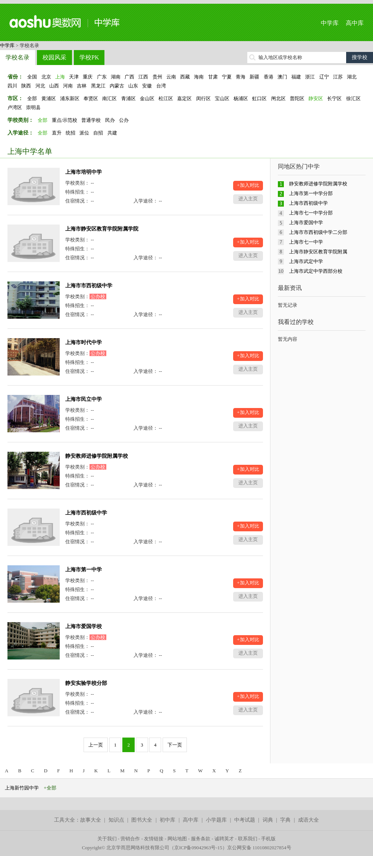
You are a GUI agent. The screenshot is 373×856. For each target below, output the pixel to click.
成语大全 (308, 820)
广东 (102, 77)
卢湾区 (14, 107)
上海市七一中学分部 (311, 213)
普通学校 (91, 120)
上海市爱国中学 (306, 222)
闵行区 (203, 98)
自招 (98, 133)
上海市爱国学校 (83, 626)
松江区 (166, 98)
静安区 (315, 98)
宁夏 (227, 77)
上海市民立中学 (83, 399)
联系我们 (247, 838)
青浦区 (128, 98)
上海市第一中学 (83, 569)
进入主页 (248, 198)
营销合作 (130, 838)
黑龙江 (98, 86)
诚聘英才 (224, 838)
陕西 (26, 86)
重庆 (88, 77)
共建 (112, 133)
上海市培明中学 (83, 172)
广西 (129, 77)
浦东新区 (69, 98)
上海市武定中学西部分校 (315, 271)
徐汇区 (353, 98)
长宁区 (334, 98)
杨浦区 (240, 98)
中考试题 (244, 820)
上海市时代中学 (83, 342)
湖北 (352, 77)
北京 (46, 77)
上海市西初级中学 (86, 513)
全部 (32, 98)
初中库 (167, 820)
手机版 (268, 838)
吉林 (82, 86)
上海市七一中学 (306, 242)
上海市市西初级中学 (88, 285)
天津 (74, 77)
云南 (171, 77)
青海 (240, 77)
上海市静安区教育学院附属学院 (101, 229)
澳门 (282, 77)
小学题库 (216, 820)
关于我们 (107, 838)
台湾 (161, 86)
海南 (199, 77)
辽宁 (324, 77)
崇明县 (33, 107)
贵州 (157, 77)
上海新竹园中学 (22, 788)
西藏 (185, 77)
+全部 (50, 788)
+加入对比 (248, 185)
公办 (124, 120)
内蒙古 (117, 86)
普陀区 (297, 98)
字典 (285, 820)
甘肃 (213, 77)
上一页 (95, 745)
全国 (32, 77)
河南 (68, 86)
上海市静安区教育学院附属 (318, 251)
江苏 (338, 77)
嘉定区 (184, 98)
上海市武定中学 (306, 261)
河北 (40, 86)
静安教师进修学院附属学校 (96, 456)
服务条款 (200, 838)
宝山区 (222, 98)
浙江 (310, 77)
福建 (296, 77)
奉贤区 (91, 98)
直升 (57, 133)
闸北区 (278, 98)
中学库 (330, 23)
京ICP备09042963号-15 (198, 847)
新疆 (254, 77)
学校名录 (17, 57)
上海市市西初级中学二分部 (318, 232)
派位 (84, 133)
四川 (12, 86)
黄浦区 (48, 98)
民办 (110, 120)
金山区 (147, 98)
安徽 (147, 86)
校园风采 (54, 57)
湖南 (115, 77)
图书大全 (141, 820)
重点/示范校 (65, 120)
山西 (54, 86)
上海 (60, 77)
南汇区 (109, 98)
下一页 (174, 745)
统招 (70, 133)
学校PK (89, 57)
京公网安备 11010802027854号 (259, 847)
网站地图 (177, 838)
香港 (268, 77)
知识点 (116, 820)
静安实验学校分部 (86, 683)
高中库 (355, 23)
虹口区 (259, 98)
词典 (268, 820)
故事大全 (90, 820)
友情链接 (153, 838)
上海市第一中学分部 (311, 193)
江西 (143, 77)
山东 (133, 86)
